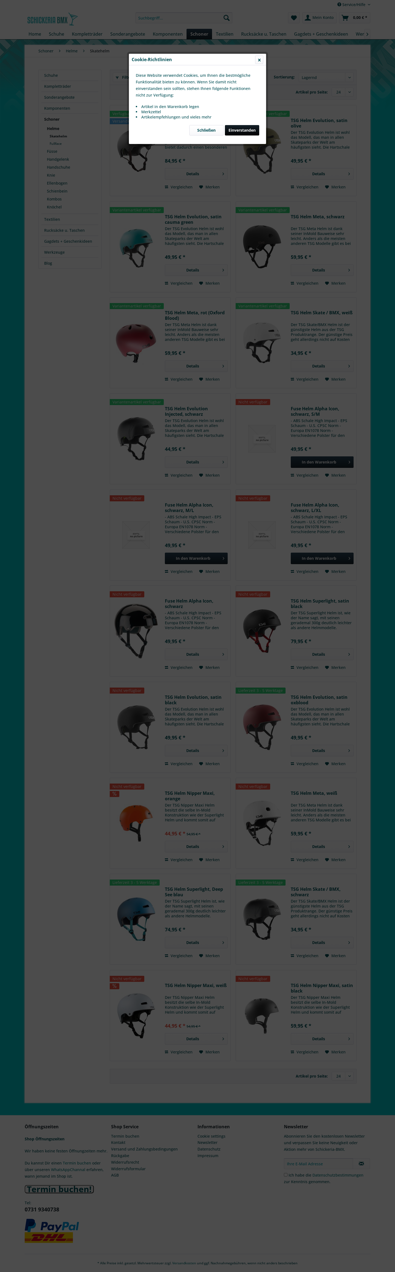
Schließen (206, 130)
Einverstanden (242, 130)
